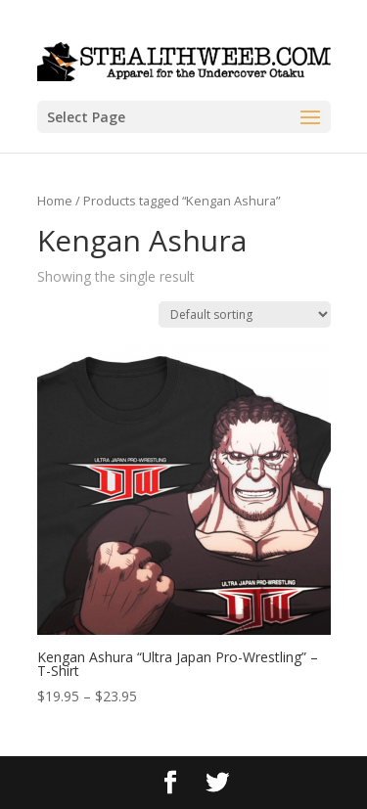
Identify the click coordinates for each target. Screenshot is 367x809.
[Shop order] (245, 314)
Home (54, 200)
